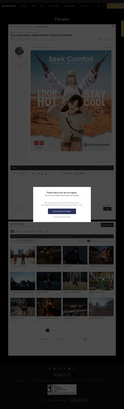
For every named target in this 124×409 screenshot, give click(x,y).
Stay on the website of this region (62, 216)
